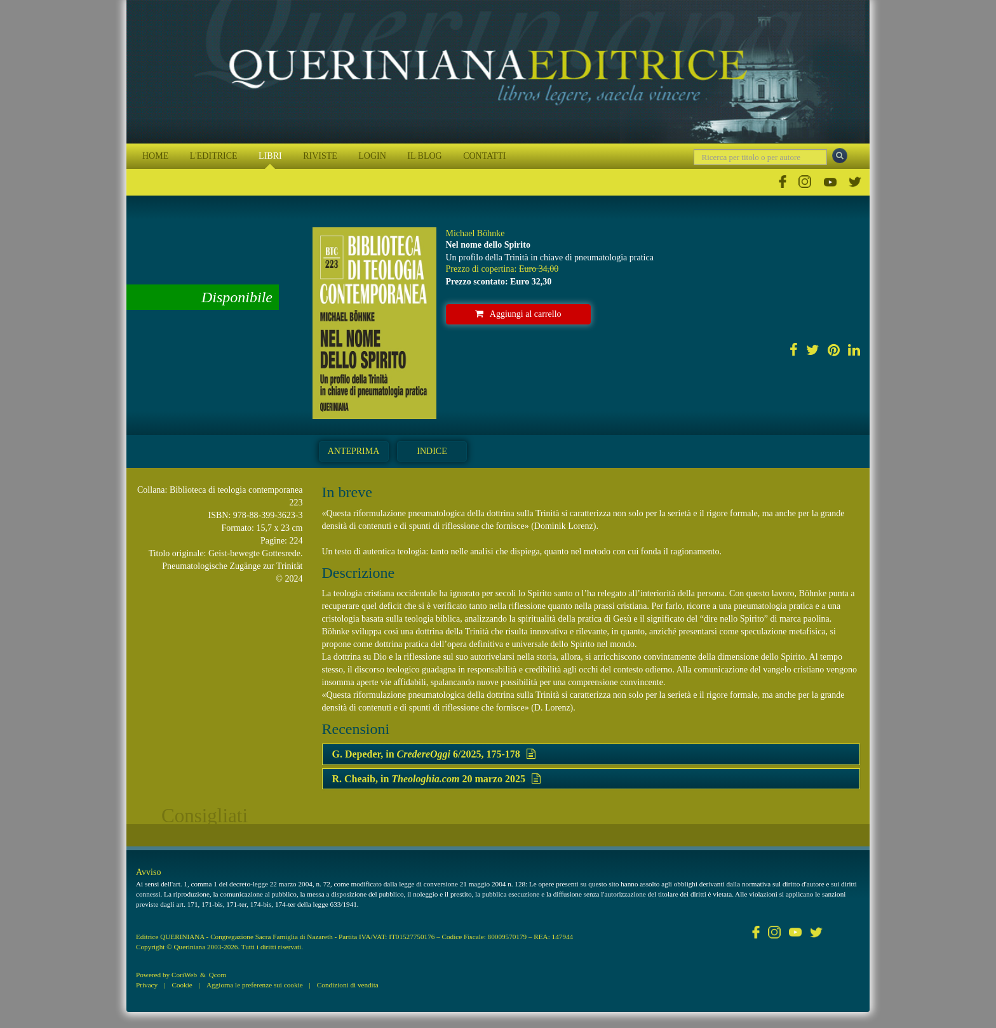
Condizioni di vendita (348, 985)
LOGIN (372, 156)
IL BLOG (424, 156)
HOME (155, 156)
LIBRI (270, 156)
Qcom (217, 974)
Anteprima (354, 451)
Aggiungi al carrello (518, 314)
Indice (432, 451)
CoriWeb (184, 974)
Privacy (147, 985)
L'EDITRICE (214, 156)
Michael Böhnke (475, 233)
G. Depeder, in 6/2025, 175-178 (433, 754)
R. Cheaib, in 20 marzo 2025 (436, 778)
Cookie (182, 985)
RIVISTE (320, 156)
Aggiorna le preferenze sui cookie (254, 985)
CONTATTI (484, 156)
